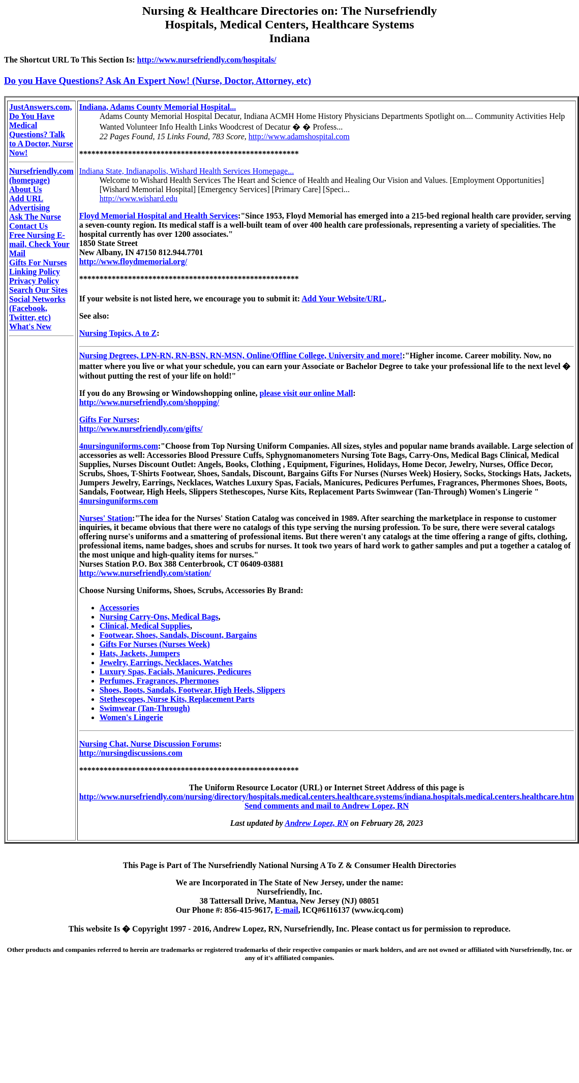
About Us (25, 189)
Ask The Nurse (35, 216)
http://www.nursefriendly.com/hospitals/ (207, 59)
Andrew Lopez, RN (316, 823)
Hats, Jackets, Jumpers (140, 653)
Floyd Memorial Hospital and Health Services (158, 215)
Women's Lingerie (131, 717)
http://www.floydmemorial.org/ (133, 261)
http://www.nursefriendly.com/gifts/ (141, 428)
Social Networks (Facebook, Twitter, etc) (37, 308)
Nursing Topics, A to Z (118, 333)
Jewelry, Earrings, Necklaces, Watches (166, 662)
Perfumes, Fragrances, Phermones (159, 680)
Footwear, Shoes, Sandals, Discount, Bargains (178, 635)
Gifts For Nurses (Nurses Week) (155, 644)
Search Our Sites (38, 290)
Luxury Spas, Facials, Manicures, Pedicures (176, 671)
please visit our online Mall (306, 393)
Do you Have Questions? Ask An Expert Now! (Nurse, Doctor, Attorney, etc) (157, 80)
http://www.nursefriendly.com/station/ (145, 573)
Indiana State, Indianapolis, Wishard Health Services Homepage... (186, 171)
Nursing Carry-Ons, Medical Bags (159, 616)
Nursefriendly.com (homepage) (41, 175)
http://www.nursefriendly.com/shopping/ (149, 402)
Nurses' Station (105, 518)
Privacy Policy (34, 280)
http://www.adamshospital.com (299, 136)
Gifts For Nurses (38, 262)
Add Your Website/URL (342, 298)
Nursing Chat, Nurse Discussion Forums (149, 743)
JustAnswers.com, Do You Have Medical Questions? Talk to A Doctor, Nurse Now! (41, 130)
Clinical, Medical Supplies (145, 626)
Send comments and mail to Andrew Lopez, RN (327, 805)
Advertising (29, 207)
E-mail (286, 910)
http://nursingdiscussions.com (130, 753)
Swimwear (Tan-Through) (145, 708)
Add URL (26, 198)
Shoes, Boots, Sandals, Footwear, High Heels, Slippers (192, 690)
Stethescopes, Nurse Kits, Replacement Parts (177, 699)
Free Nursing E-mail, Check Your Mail (39, 244)
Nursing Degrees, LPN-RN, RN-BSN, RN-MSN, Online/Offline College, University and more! (241, 355)
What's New (30, 326)
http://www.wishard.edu (139, 198)
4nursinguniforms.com (118, 446)
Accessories (119, 607)
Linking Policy (34, 271)
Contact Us (28, 226)
